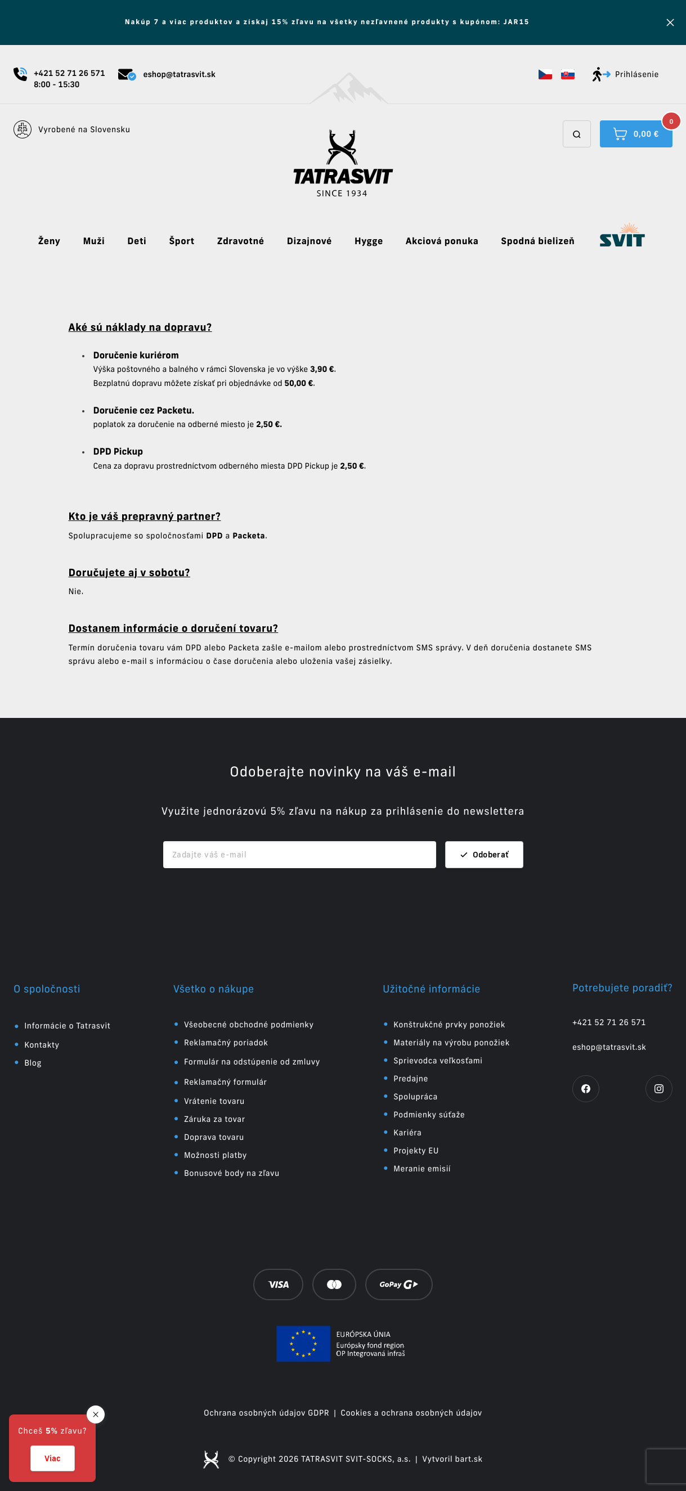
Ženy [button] (49, 241)
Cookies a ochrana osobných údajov (411, 1413)
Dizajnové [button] (309, 241)
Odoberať (484, 855)
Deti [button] (136, 241)
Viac (52, 1458)
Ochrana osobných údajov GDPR (266, 1413)
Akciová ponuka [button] (442, 241)
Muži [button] (94, 241)
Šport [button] (181, 241)
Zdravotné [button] (240, 241)
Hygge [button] (369, 241)
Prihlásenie (626, 74)
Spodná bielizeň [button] (538, 241)
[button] (545, 74)
